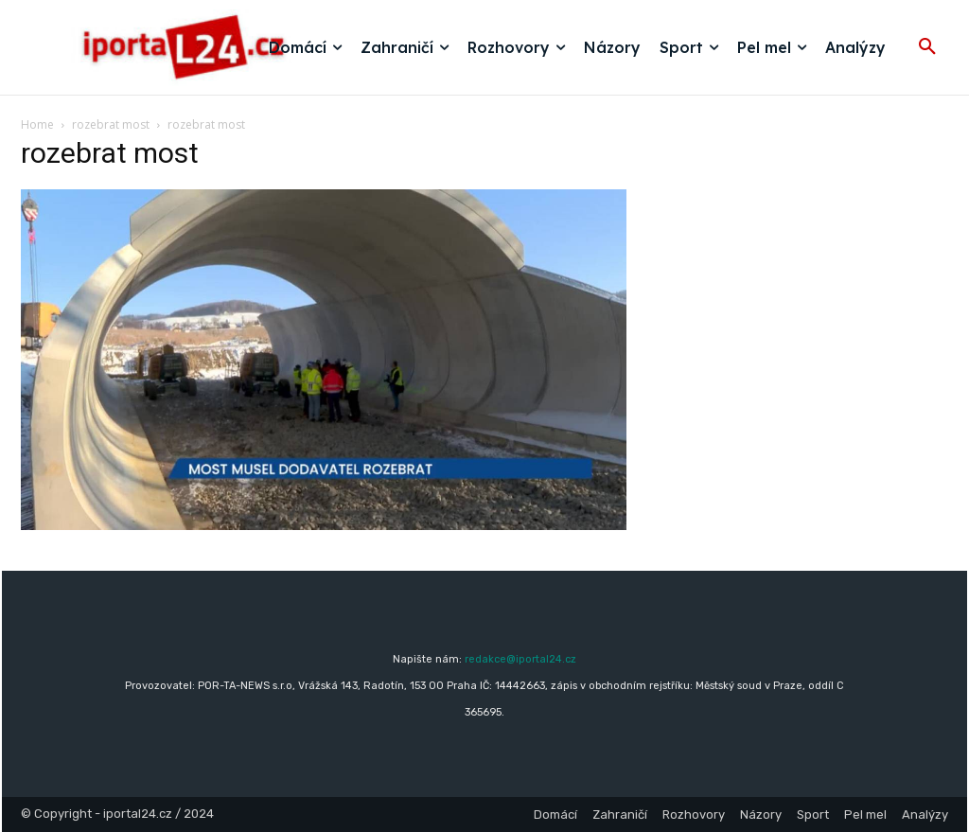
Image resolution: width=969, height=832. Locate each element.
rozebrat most (111, 124)
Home (37, 124)
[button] (927, 47)
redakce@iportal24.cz (520, 659)
